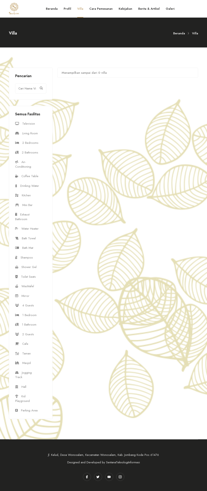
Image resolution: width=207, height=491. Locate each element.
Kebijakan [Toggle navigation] (125, 8)
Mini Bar (24, 205)
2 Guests (24, 334)
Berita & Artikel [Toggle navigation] (149, 8)
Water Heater (27, 228)
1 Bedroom (26, 315)
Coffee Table (26, 176)
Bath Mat (24, 248)
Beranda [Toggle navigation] (52, 8)
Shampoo (24, 257)
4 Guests (24, 305)
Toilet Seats (25, 276)
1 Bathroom (25, 324)
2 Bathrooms (26, 152)
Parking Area (26, 410)
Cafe (21, 344)
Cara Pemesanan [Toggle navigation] (101, 8)
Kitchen (23, 195)
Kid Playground (22, 398)
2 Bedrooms (26, 143)
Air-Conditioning (23, 164)
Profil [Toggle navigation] (67, 8)
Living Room (26, 133)
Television (25, 123)
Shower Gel (26, 267)
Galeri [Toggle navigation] (170, 8)
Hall (20, 387)
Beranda (179, 33)
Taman (23, 353)
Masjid (23, 363)
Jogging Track (23, 375)
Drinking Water (27, 186)
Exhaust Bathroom (22, 216)
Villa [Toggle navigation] (80, 8)
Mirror (22, 296)
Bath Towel (25, 238)
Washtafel (24, 286)
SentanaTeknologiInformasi (123, 462)
